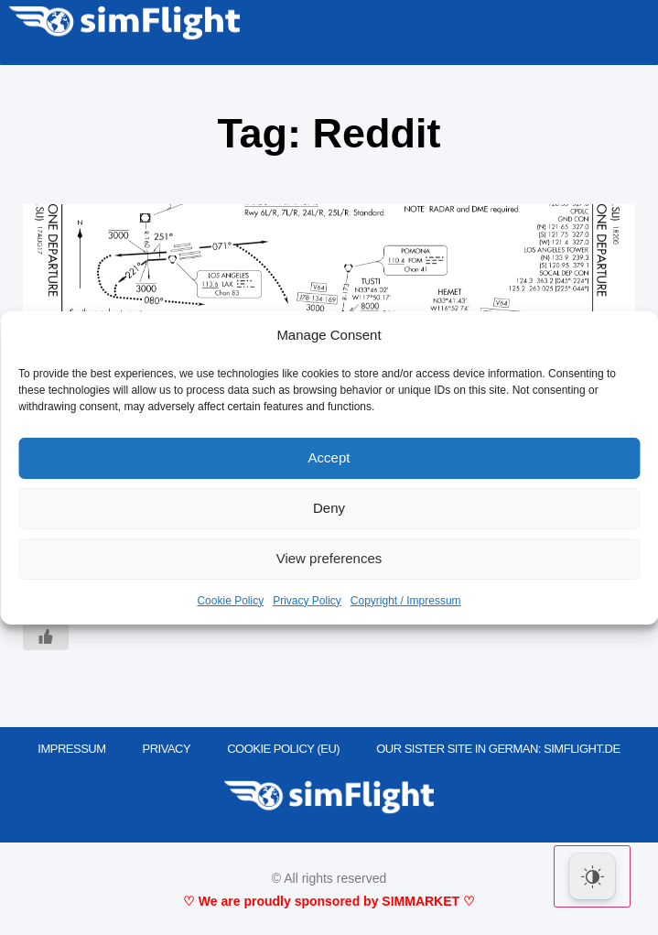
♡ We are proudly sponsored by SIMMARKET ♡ (329, 901)
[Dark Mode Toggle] (592, 876)
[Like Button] (46, 636)
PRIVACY (167, 749)
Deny (329, 508)
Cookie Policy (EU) (283, 749)
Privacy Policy (307, 600)
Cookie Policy (230, 600)
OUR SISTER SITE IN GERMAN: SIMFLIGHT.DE (498, 749)
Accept (329, 457)
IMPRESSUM (71, 749)
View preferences (329, 558)
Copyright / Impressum (406, 600)
